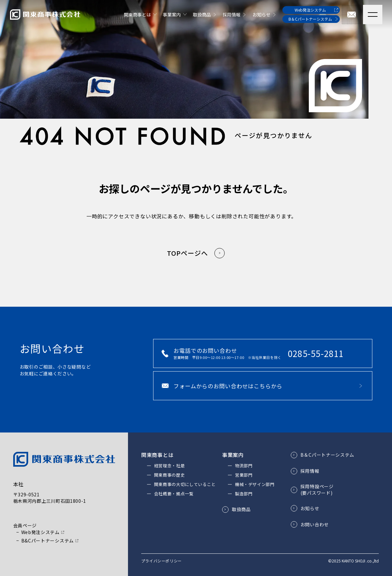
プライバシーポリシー (161, 561)
